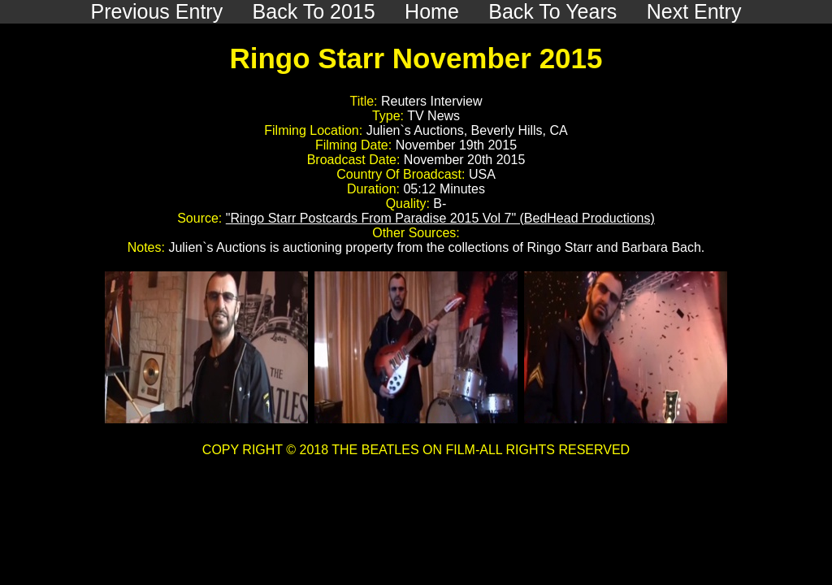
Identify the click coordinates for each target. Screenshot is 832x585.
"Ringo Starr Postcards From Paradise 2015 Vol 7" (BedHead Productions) (440, 218)
